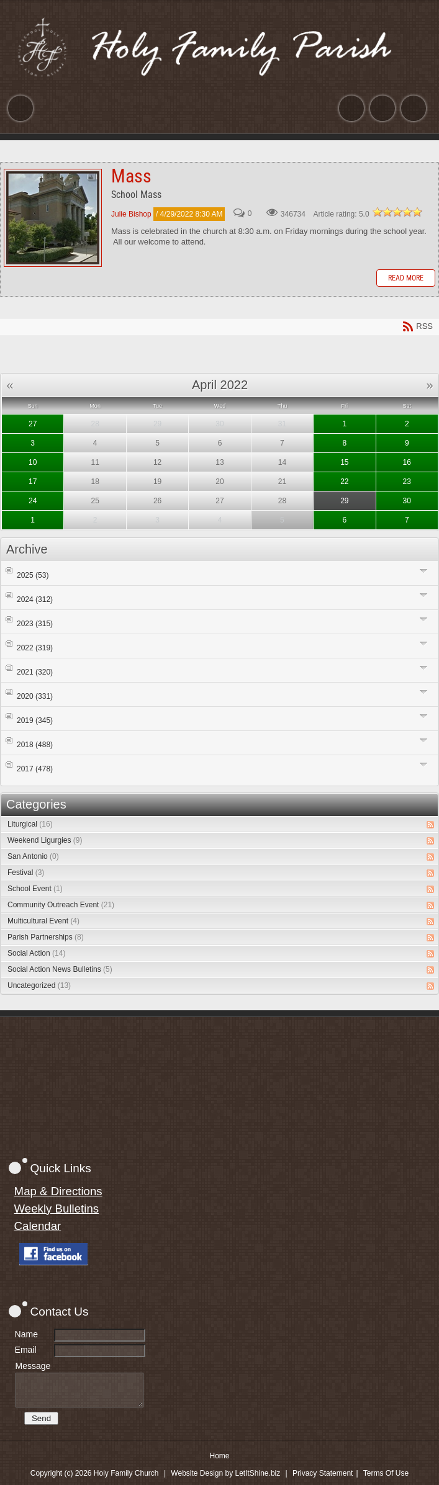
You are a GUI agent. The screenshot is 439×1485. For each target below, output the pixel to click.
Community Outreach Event (60, 904)
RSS (430, 824)
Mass (52, 217)
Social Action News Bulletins (59, 969)
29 (344, 500)
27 (33, 423)
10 (33, 462)
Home (219, 1455)
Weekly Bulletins (56, 1208)
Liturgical (30, 824)
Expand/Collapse (423, 571)
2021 (35, 672)
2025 (32, 575)
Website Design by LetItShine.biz (225, 1473)
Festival (25, 872)
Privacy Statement (322, 1473)
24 (33, 500)
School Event (35, 888)
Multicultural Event (43, 921)
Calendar (37, 1225)
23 (407, 481)
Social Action (36, 953)
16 (407, 462)
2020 (35, 696)
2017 (35, 769)
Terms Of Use (386, 1473)
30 (407, 500)
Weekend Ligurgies (45, 840)
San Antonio (33, 856)
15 (344, 462)
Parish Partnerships (45, 937)
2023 (35, 623)
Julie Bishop (131, 214)
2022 (35, 648)
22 (344, 481)
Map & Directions (58, 1191)
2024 (35, 599)
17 (33, 481)
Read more (405, 278)
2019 (35, 720)
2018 (35, 744)
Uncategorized (39, 985)
